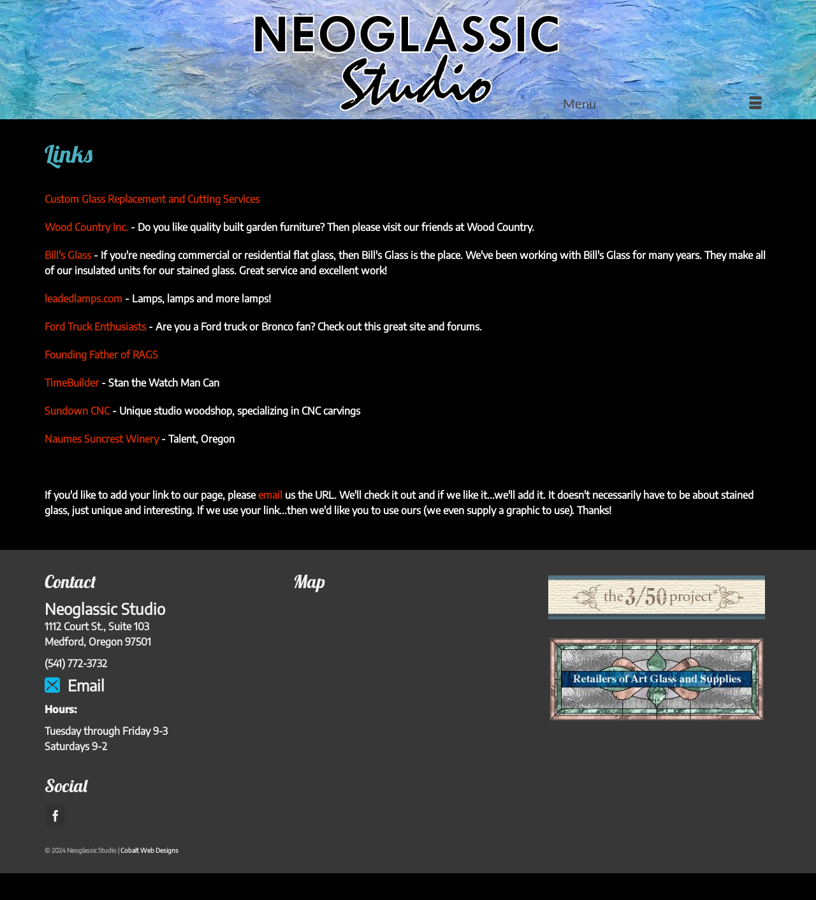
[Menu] (662, 103)
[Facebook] (55, 815)
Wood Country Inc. (86, 227)
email (270, 495)
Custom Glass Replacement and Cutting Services (152, 199)
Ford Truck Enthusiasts (95, 326)
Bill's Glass (68, 255)
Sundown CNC (77, 410)
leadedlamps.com (83, 298)
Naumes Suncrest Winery (102, 438)
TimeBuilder (72, 382)
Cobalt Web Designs (149, 850)
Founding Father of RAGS (101, 354)
